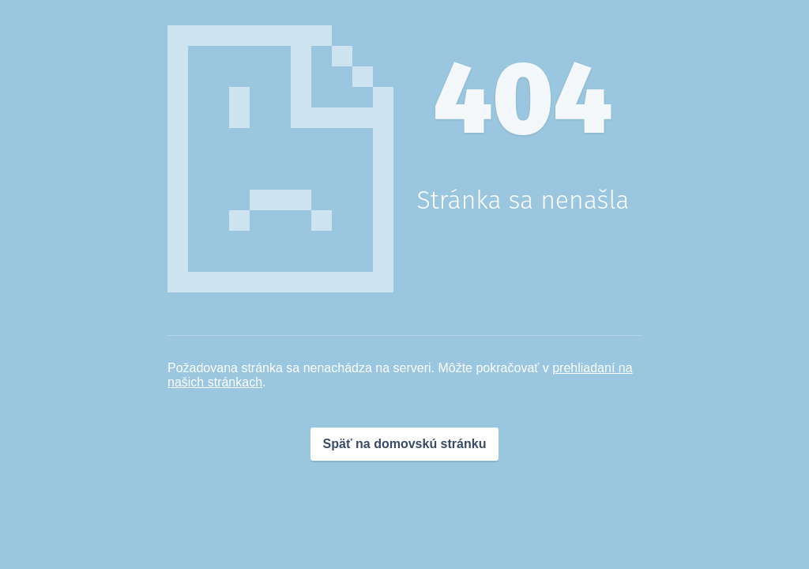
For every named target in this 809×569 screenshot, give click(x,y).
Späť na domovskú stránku (405, 443)
